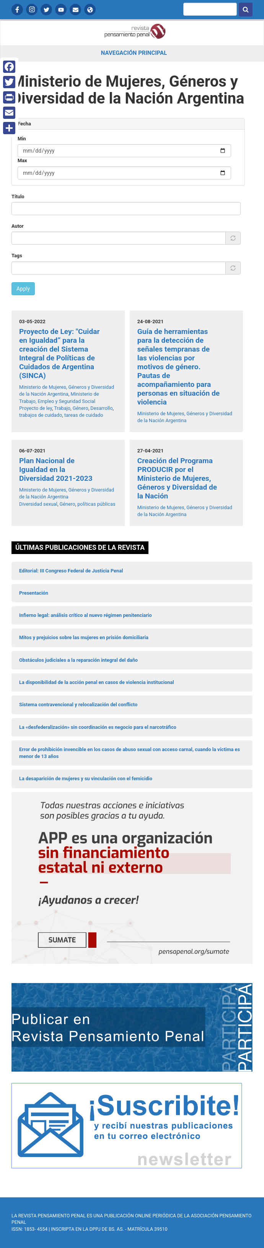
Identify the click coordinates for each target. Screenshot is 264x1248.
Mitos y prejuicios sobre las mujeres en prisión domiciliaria (83, 637)
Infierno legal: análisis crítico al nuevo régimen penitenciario (85, 615)
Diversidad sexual (38, 504)
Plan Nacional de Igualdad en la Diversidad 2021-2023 (56, 469)
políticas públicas (96, 504)
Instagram (31, 9)
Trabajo (62, 408)
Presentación (33, 593)
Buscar (246, 9)
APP (90, 9)
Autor (17, 226)
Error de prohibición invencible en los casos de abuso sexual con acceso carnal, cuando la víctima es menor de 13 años (129, 752)
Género (80, 408)
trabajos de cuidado (40, 415)
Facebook (17, 9)
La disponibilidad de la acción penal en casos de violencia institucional (96, 682)
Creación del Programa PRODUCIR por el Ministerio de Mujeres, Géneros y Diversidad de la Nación (177, 478)
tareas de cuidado (83, 415)
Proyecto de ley (35, 408)
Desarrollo (101, 408)
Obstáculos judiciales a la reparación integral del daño (78, 660)
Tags (16, 255)
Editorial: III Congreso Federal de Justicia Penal (71, 571)
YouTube (61, 9)
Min (22, 138)
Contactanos (75, 9)
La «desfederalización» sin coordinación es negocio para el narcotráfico (97, 727)
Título (17, 196)
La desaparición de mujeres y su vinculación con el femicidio (85, 778)
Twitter (46, 9)
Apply (23, 289)
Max (22, 160)
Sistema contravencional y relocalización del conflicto (78, 704)
